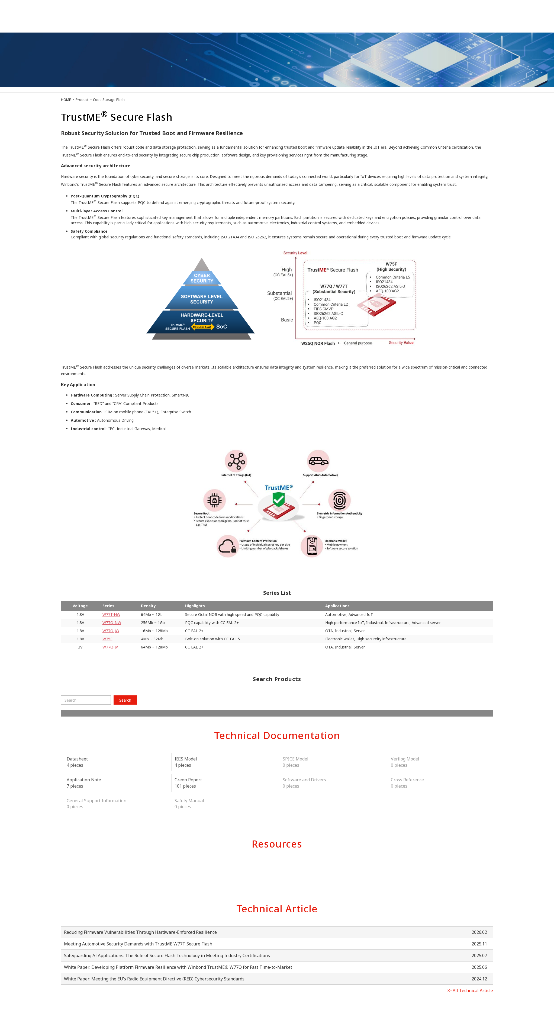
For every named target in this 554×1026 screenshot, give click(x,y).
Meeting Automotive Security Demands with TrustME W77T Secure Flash (138, 944)
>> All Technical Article (470, 990)
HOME (66, 99)
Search (125, 700)
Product (82, 99)
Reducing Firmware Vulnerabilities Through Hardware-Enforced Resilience (140, 932)
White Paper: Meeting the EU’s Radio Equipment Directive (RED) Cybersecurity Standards (154, 979)
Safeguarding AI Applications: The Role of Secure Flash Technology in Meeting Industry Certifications (167, 955)
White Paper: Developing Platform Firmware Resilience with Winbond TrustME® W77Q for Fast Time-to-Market (178, 967)
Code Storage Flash (109, 99)
